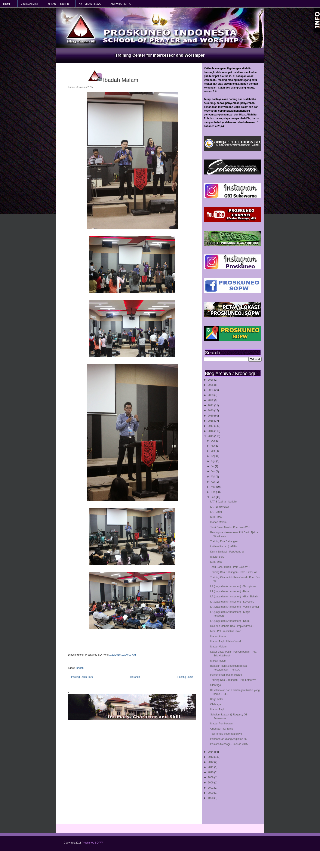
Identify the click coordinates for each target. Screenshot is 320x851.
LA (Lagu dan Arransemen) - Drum (229, 620)
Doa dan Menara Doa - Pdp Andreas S (232, 626)
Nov (213, 445)
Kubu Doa (216, 517)
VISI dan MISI (29, 4)
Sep (213, 456)
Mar (213, 486)
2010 (211, 772)
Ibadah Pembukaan (221, 723)
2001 (211, 787)
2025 (211, 384)
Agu (213, 461)
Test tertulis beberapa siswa (226, 733)
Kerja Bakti (216, 699)
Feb (213, 492)
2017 (211, 425)
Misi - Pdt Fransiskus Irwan (225, 631)
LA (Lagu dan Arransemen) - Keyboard (232, 601)
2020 (211, 410)
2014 (211, 751)
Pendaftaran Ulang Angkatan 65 (228, 738)
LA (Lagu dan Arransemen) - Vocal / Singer (234, 606)
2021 (211, 405)
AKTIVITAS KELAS (121, 4)
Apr (213, 481)
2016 (211, 431)
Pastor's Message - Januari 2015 (229, 744)
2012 (211, 762)
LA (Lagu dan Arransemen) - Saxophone (233, 586)
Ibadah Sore (217, 556)
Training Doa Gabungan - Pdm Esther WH (234, 572)
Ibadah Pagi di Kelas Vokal (225, 641)
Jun (213, 471)
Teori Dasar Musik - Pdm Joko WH (229, 527)
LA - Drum (216, 511)
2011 (211, 767)
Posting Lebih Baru (82, 676)
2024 (211, 390)
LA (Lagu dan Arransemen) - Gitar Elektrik (234, 596)
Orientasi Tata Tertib (221, 728)
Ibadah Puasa (218, 636)
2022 (211, 400)
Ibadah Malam (218, 522)
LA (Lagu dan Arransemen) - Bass (229, 591)
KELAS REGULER (58, 4)
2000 (211, 792)
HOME (7, 4)
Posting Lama (185, 676)
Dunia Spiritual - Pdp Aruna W (227, 551)
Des (213, 440)
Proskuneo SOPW (92, 842)
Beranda (135, 676)
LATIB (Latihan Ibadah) (223, 501)
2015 (211, 436)
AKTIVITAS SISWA (90, 4)
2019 (211, 415)
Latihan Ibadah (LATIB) (223, 546)
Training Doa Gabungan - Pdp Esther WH (234, 679)
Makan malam (218, 660)
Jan (213, 497)
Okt (213, 450)
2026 (211, 379)
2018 (211, 420)
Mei (213, 476)
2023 (211, 395)
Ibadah (80, 667)
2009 (211, 777)
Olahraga (215, 685)
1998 (211, 797)
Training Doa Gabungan (224, 541)
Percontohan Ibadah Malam (226, 674)
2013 (211, 756)
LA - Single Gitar (219, 506)
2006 (211, 782)
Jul (213, 466)
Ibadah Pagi (217, 709)
